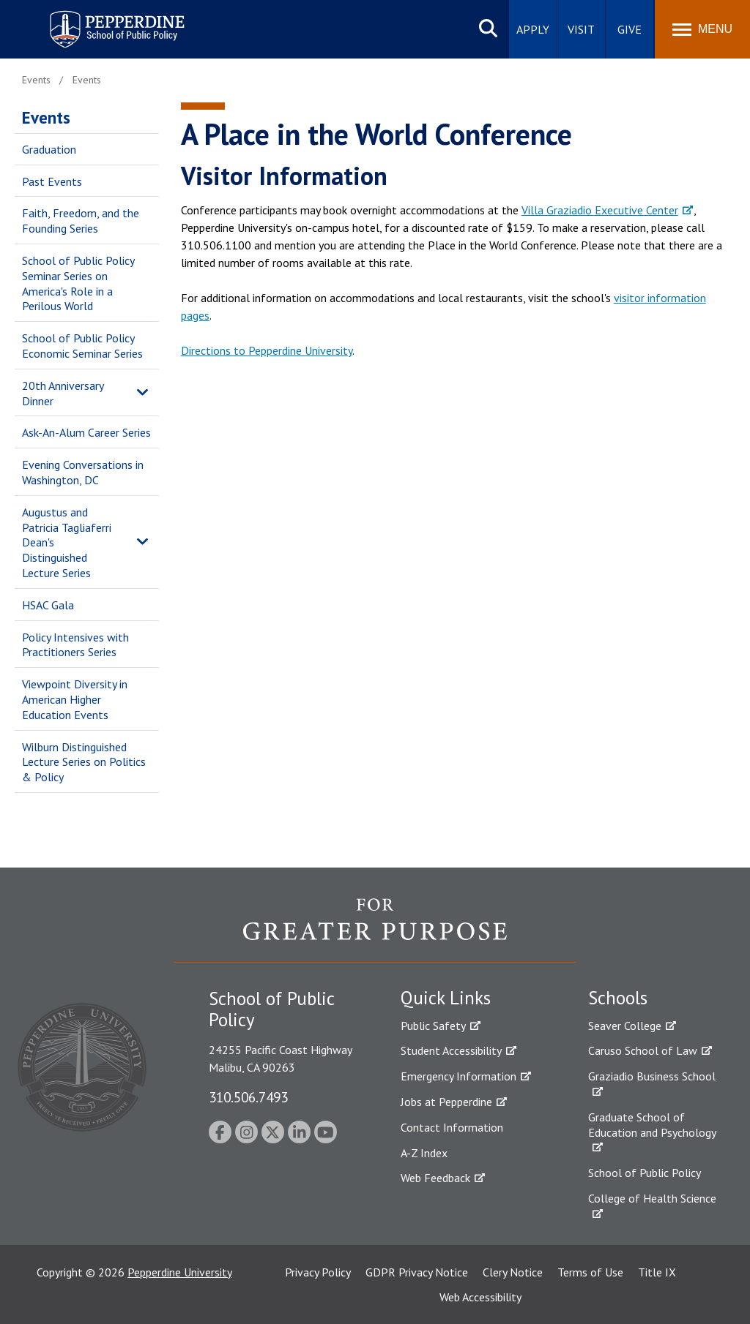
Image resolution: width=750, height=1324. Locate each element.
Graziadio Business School (652, 1076)
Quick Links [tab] (446, 997)
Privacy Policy (318, 1272)
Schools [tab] (617, 997)
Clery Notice (513, 1272)
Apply (532, 29)
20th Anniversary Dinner (62, 393)
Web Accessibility (480, 1297)
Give (629, 29)
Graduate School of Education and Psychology (652, 1125)
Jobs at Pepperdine (446, 1101)
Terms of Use (590, 1272)
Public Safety (433, 1025)
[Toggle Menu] (702, 29)
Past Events (52, 181)
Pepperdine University (179, 1272)
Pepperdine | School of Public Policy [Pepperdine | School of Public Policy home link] (102, 20)
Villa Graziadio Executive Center (599, 210)
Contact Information (452, 1127)
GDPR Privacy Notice (416, 1272)
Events (46, 117)
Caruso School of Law (642, 1050)
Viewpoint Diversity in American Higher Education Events (74, 699)
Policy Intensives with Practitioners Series (75, 645)
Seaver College (624, 1025)
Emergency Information (458, 1076)
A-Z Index (424, 1153)
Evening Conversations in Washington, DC (83, 472)
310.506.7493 (248, 1097)
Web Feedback (435, 1177)
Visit (581, 29)
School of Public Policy (644, 1172)
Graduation (49, 149)
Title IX (657, 1272)
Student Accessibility (451, 1050)
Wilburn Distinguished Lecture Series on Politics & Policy (84, 762)
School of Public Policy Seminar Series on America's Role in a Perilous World (78, 283)
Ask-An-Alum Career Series (86, 432)
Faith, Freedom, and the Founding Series (80, 221)
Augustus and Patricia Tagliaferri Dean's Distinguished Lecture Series (66, 542)
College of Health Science (652, 1198)
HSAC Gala (48, 605)
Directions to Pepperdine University (266, 350)
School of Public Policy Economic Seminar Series (82, 346)
